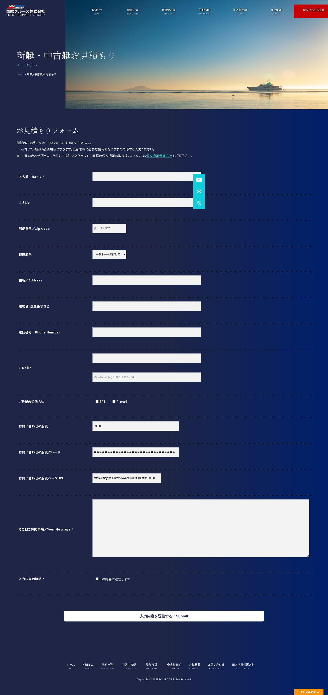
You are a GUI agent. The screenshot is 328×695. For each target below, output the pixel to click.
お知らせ (97, 11)
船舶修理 (204, 11)
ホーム (20, 74)
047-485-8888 (313, 9)
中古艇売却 (240, 11)
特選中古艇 (168, 11)
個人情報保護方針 (159, 155)
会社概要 (276, 11)
